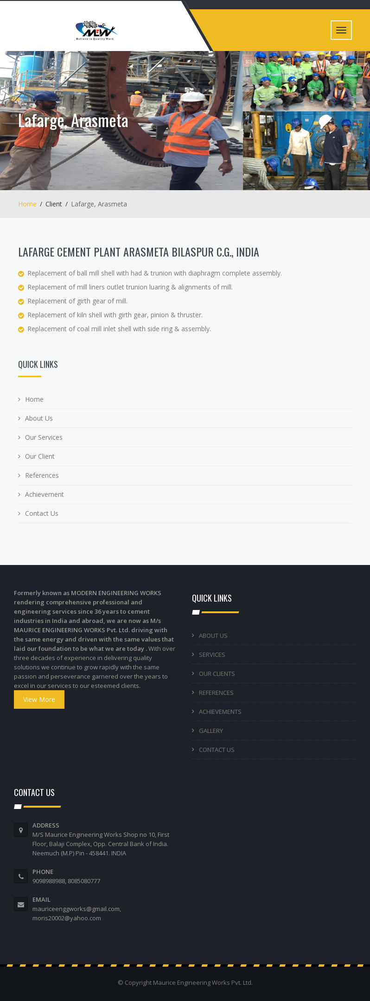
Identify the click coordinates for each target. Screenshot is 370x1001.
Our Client (40, 456)
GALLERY (211, 730)
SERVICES (212, 654)
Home (27, 203)
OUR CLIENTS (217, 673)
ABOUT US (213, 635)
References (42, 475)
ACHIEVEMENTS (220, 711)
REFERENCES (216, 692)
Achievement (44, 494)
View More (39, 699)
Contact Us (41, 513)
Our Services (44, 437)
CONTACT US (217, 749)
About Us (39, 418)
